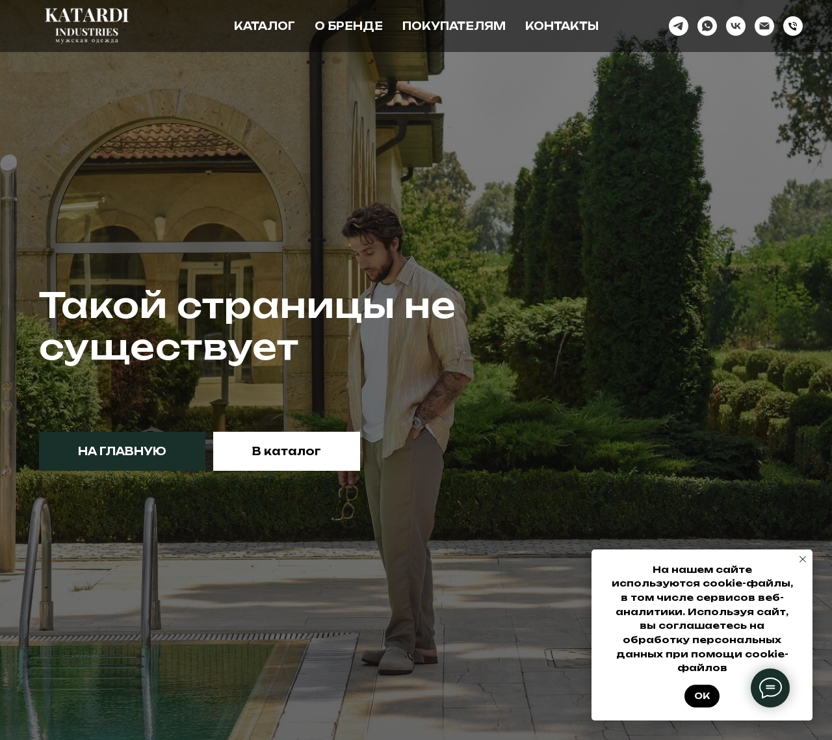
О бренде (349, 26)
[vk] (736, 26)
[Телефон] (793, 26)
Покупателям (454, 26)
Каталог (264, 26)
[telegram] (678, 26)
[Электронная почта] (764, 26)
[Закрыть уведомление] (802, 559)
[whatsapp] (707, 26)
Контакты (562, 26)
